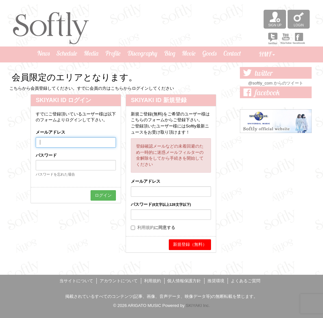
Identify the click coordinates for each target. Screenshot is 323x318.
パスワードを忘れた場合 (55, 174)
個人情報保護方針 (184, 280)
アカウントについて (119, 280)
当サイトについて (76, 280)
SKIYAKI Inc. (198, 305)
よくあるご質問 (245, 280)
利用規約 (145, 227)
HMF (267, 54)
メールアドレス (50, 132)
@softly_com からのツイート (275, 83)
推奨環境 (215, 280)
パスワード (46, 155)
